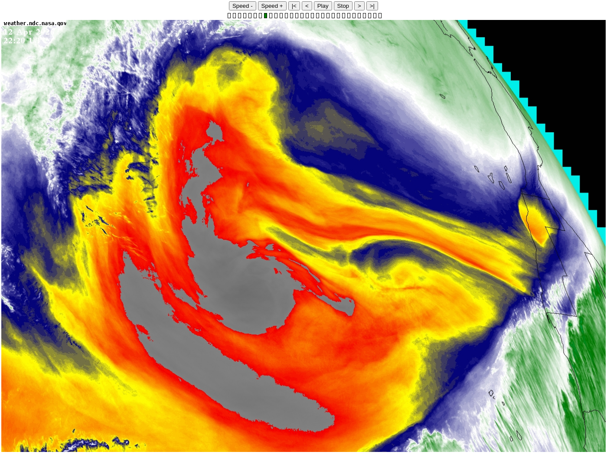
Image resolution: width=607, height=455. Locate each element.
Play (323, 6)
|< (294, 6)
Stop (343, 6)
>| (372, 6)
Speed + (272, 6)
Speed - (242, 6)
